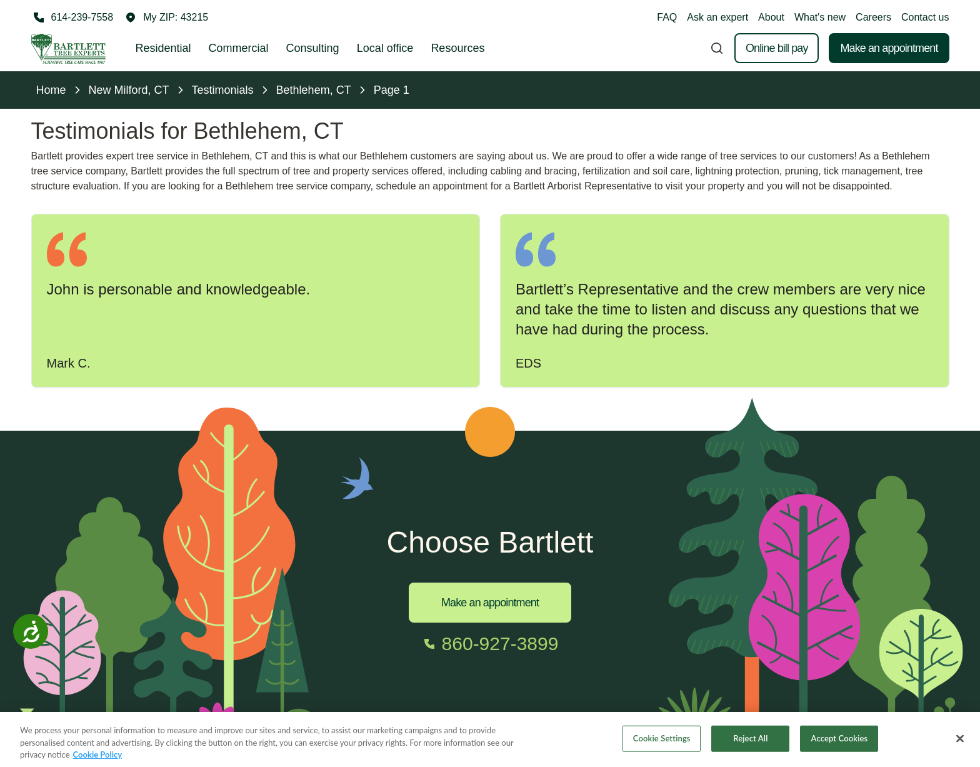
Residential (163, 48)
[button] (167, 17)
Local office (385, 48)
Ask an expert (717, 17)
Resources (457, 48)
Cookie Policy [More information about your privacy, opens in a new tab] (97, 761)
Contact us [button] (925, 17)
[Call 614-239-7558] (72, 17)
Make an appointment (889, 48)
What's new (820, 17)
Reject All (750, 744)
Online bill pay (777, 48)
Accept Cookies (839, 744)
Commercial (239, 48)
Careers (873, 17)
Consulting (312, 48)
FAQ (667, 17)
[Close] (960, 745)
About (771, 17)
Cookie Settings (662, 744)
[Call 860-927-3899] (490, 644)
